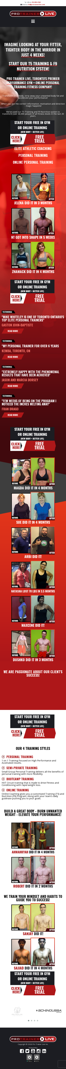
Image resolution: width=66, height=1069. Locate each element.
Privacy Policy (33, 1048)
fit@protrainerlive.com (36, 4)
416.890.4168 (36, 2)
